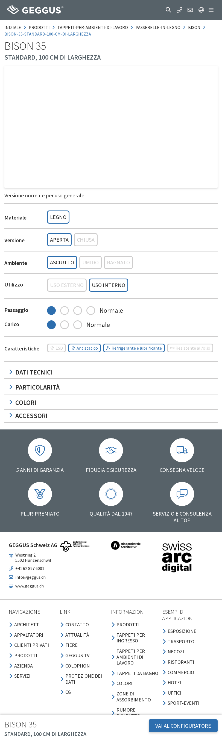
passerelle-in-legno (158, 27)
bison (194, 27)
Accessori (28, 415)
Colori (22, 402)
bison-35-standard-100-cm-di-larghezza (47, 34)
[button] (168, 10)
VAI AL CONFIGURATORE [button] (183, 725)
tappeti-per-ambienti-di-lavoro (92, 27)
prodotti (39, 27)
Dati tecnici (31, 372)
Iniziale (12, 27)
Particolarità (34, 387)
